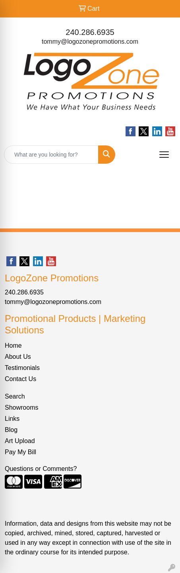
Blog (11, 429)
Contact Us (20, 379)
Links (12, 418)
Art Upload (20, 440)
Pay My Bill (20, 452)
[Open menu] (164, 155)
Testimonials (22, 367)
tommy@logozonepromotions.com (90, 41)
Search (15, 396)
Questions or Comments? (41, 468)
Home (13, 345)
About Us (18, 356)
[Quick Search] (51, 154)
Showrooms (21, 407)
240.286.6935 (90, 32)
